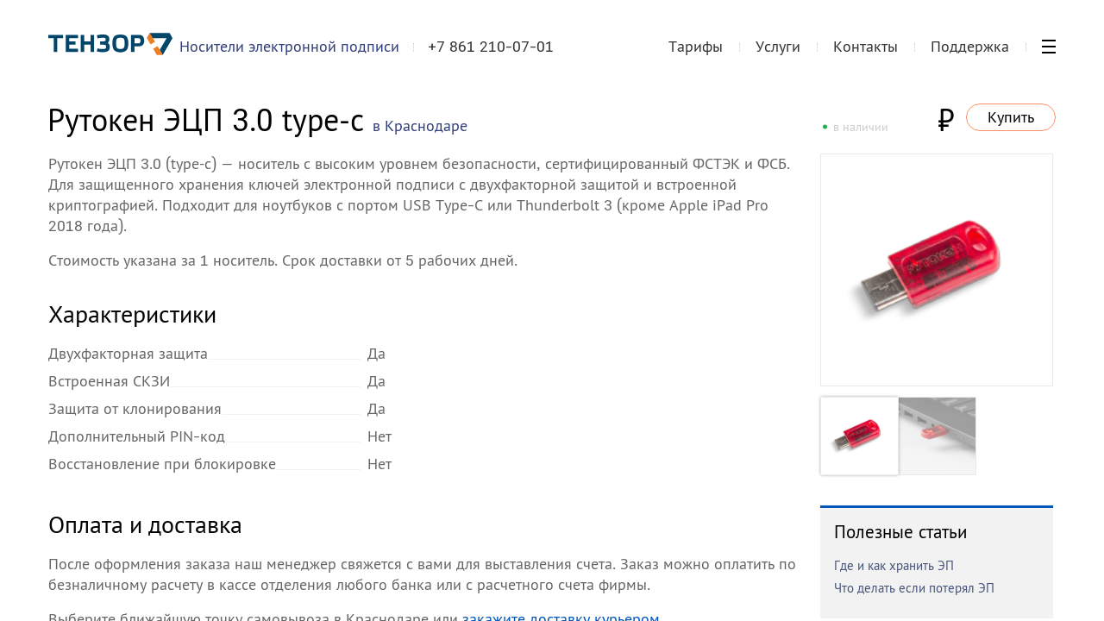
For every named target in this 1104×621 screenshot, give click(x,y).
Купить (1011, 117)
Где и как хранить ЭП (894, 565)
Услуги (778, 46)
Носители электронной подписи (289, 46)
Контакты (865, 46)
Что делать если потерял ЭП (914, 588)
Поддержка (970, 46)
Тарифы (695, 46)
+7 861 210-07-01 (491, 46)
